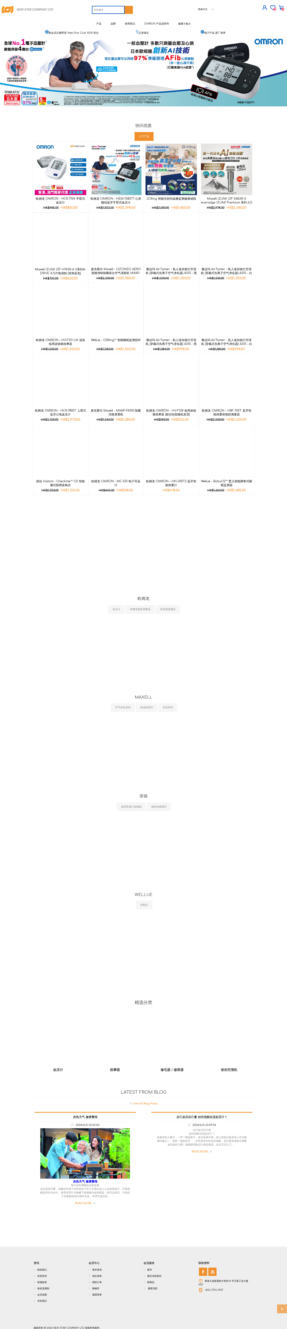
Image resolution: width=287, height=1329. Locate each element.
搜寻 (149, 1267)
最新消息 (152, 1285)
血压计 (58, 1067)
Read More (83, 1200)
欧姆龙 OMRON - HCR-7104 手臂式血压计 (60, 197)
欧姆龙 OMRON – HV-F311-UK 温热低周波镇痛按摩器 (60, 339)
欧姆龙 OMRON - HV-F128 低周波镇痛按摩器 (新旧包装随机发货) (171, 409)
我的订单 (97, 1279)
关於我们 (42, 1298)
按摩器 (115, 1067)
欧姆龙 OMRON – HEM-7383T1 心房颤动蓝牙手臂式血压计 (116, 197)
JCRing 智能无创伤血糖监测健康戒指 (171, 196)
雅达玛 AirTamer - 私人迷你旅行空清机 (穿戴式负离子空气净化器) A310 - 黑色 (171, 341)
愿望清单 (97, 1292)
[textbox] (108, 8)
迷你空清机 (229, 1067)
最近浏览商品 (154, 1273)
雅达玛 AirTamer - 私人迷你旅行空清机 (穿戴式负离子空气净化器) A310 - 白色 (226, 341)
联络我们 (42, 1267)
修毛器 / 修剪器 (172, 1067)
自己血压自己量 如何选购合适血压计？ (201, 1114)
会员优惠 (42, 1292)
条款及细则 (43, 1285)
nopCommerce (244, 1321)
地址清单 (97, 1273)
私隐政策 (42, 1279)
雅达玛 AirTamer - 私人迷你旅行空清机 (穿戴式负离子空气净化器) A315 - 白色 (226, 270)
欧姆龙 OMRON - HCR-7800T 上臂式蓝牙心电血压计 (60, 409)
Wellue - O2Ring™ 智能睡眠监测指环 (116, 337)
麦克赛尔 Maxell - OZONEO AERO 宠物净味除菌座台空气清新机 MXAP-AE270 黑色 (116, 270)
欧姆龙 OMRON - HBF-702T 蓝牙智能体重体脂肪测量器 (226, 409)
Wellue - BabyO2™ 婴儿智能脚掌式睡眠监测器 (226, 480)
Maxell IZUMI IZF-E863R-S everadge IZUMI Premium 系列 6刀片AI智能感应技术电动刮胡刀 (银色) (226, 199)
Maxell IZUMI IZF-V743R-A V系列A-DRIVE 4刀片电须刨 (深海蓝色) (60, 268)
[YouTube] (212, 1269)
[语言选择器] (206, 8)
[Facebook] (203, 1269)
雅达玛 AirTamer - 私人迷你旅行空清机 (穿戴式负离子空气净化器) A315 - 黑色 (171, 270)
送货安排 (42, 1273)
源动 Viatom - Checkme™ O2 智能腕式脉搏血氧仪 (60, 480)
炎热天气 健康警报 (85, 1114)
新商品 (150, 1279)
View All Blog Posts (145, 1100)
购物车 (256, 6)
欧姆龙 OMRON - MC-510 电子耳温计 (115, 480)
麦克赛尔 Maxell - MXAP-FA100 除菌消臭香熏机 (116, 409)
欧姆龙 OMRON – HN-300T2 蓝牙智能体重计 (171, 480)
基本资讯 (97, 1267)
